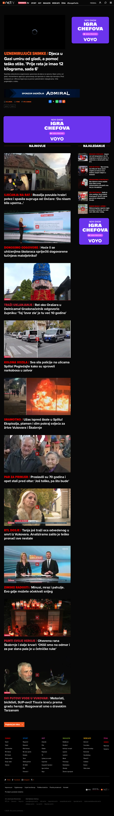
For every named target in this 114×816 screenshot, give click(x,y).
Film (43, 745)
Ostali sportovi (27, 762)
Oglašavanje (18, 787)
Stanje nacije (8, 758)
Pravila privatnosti (55, 787)
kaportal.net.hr (53, 801)
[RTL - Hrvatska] (96, 789)
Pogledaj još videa (14, 724)
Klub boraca (26, 748)
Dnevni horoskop (88, 748)
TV (42, 755)
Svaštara (86, 762)
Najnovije (106, 746)
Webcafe (56, 3)
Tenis (24, 758)
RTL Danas (27, 102)
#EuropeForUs (72, 3)
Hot (39, 3)
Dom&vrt (65, 745)
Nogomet (25, 742)
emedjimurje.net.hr (32, 801)
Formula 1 (25, 771)
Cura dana (86, 745)
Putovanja (65, 762)
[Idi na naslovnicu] (9, 5)
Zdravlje (65, 768)
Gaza (6, 106)
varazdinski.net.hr (65, 801)
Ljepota (65, 752)
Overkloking (87, 755)
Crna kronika (8, 748)
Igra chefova (45, 768)
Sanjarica (106, 749)
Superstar (44, 762)
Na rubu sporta (27, 752)
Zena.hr (13, 801)
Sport (33, 3)
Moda (64, 758)
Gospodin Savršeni (47, 765)
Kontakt (65, 787)
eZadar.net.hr (30, 804)
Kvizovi (85, 765)
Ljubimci (65, 755)
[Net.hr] (105, 789)
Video (106, 742)
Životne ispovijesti (68, 771)
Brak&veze (66, 742)
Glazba (43, 748)
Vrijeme (7, 765)
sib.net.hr (43, 801)
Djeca (13, 106)
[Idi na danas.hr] (23, 3)
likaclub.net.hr (49, 804)
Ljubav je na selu (46, 758)
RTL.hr (7, 801)
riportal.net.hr (77, 801)
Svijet (6, 745)
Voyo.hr (21, 801)
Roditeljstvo (66, 765)
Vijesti (6, 742)
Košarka (25, 755)
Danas (7, 738)
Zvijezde (44, 742)
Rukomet (25, 745)
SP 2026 (25, 765)
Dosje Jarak (8, 762)
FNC (24, 768)
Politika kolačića (42, 787)
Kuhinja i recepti (67, 748)
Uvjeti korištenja (30, 787)
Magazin (46, 3)
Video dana (87, 768)
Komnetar (86, 752)
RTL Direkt (8, 755)
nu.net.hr (39, 804)
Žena (63, 3)
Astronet (86, 742)
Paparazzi (44, 752)
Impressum (8, 787)
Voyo (43, 771)
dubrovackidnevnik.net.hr (92, 801)
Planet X (86, 758)
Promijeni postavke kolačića (14, 792)
